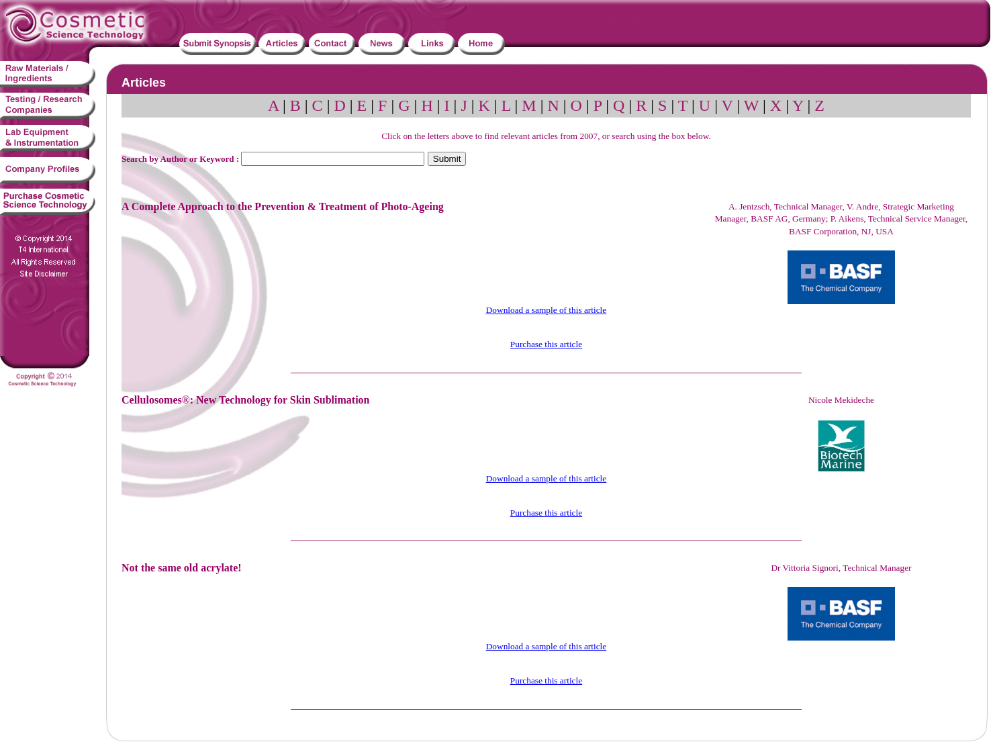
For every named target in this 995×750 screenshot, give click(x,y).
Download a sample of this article (546, 310)
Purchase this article (546, 344)
